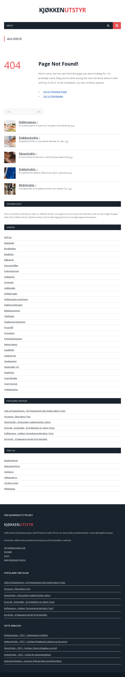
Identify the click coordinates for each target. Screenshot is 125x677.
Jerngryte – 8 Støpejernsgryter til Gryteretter (25, 439)
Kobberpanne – (28, 122)
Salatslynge (10, 355)
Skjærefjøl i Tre (11, 366)
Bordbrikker (10, 248)
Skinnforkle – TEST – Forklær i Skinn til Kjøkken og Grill (30, 648)
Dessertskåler (11, 265)
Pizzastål (8, 327)
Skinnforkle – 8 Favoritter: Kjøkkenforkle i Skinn (27, 422)
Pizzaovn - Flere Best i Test (17, 416)
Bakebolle (9, 243)
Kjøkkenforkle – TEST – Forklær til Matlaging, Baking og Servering (35, 641)
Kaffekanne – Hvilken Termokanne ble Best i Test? (29, 433)
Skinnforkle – (28, 153)
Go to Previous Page (55, 91)
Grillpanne (9, 276)
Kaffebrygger (10, 293)
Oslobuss (9, 471)
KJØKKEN (62, 10)
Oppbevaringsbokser (14, 321)
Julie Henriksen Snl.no (15, 559)
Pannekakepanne (13, 338)
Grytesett (9, 282)
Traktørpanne (11, 389)
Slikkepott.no (10, 477)
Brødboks (9, 254)
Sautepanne (10, 361)
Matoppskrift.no (12, 466)
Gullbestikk (9, 288)
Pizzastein (9, 333)
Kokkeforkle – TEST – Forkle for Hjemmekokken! (27, 654)
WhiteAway (9, 488)
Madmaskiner (11, 460)
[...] (72, 125)
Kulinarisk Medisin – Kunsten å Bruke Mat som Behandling (32, 661)
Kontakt (8, 551)
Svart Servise (10, 383)
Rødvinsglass (10, 344)
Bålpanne (9, 259)
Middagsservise (12, 310)
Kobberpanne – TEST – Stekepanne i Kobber (26, 635)
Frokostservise (11, 271)
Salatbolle (9, 349)
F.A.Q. (6, 555)
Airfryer (8, 237)
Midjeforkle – (27, 185)
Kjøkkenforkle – (29, 137)
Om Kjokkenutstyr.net (14, 547)
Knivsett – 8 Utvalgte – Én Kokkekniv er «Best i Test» (29, 427)
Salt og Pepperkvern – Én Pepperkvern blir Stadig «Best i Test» (34, 410)
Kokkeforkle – (28, 169)
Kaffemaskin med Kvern (16, 299)
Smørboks (9, 372)
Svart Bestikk (10, 378)
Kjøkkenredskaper (13, 304)
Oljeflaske (9, 316)
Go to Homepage (53, 96)
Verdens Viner (11, 483)
